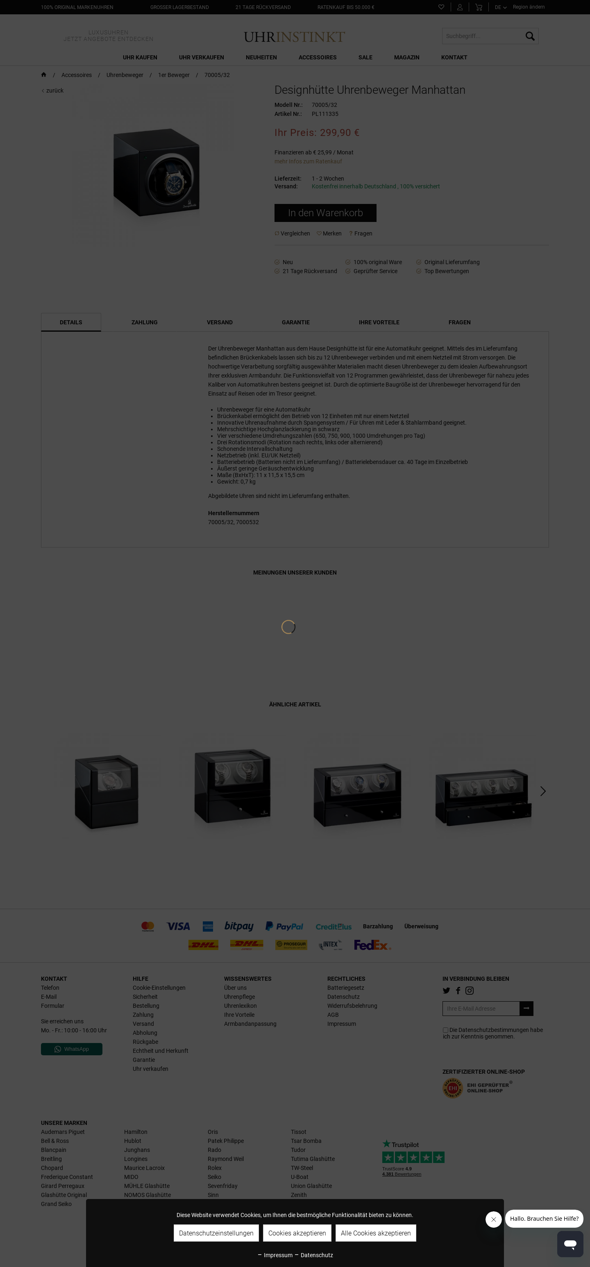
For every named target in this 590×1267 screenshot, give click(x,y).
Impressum (275, 1255)
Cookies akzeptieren (297, 1233)
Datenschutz (313, 1255)
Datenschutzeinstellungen (216, 1233)
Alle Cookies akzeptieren (376, 1233)
